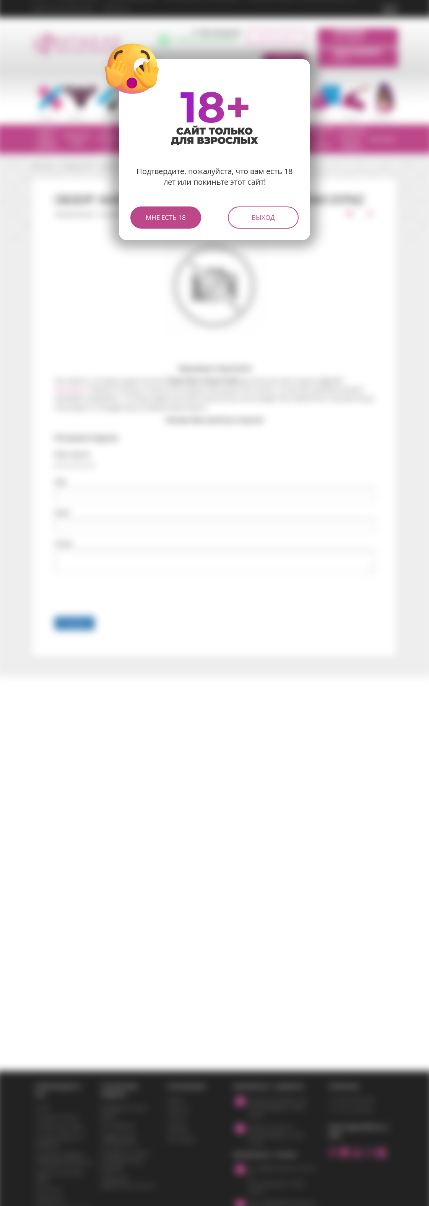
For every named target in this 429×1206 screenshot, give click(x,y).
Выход (263, 217)
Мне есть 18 (166, 217)
